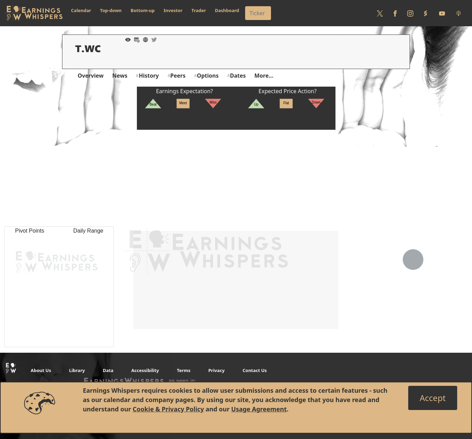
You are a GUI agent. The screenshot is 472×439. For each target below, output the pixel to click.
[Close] (432, 398)
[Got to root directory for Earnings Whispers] (33, 13)
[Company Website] (144, 39)
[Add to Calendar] (135, 39)
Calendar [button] (81, 10)
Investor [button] (173, 10)
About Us (41, 370)
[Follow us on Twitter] (380, 13)
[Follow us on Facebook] (395, 13)
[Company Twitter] (152, 39)
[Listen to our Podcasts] (458, 13)
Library (77, 370)
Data (108, 370)
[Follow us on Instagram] (410, 13)
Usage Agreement (259, 409)
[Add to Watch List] (126, 39)
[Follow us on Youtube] (442, 13)
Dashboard (227, 10)
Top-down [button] (111, 10)
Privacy (216, 370)
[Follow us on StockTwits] (425, 13)
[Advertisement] (236, 178)
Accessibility (145, 370)
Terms (183, 370)
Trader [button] (198, 10)
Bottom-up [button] (143, 10)
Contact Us (254, 370)
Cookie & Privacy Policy (168, 409)
